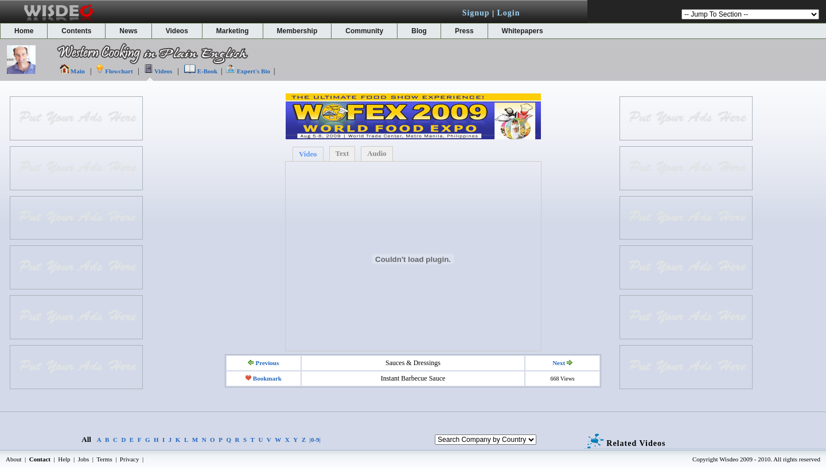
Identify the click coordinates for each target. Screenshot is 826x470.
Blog (419, 31)
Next (558, 362)
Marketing (232, 31)
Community (364, 31)
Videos (177, 31)
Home (23, 31)
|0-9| (315, 439)
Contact (39, 459)
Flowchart (119, 71)
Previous (267, 362)
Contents (76, 31)
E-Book (207, 71)
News (128, 31)
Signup (476, 13)
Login (508, 13)
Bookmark (267, 378)
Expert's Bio (253, 71)
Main (78, 71)
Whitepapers (522, 31)
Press (464, 31)
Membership (297, 31)
